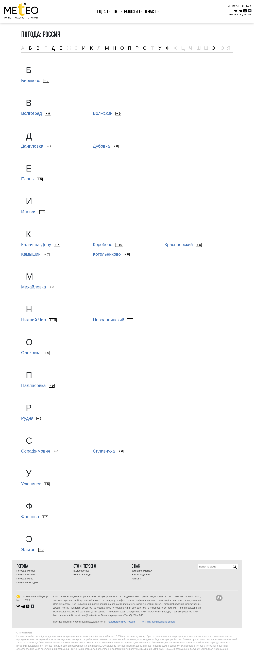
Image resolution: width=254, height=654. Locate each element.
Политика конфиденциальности (158, 621)
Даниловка (36, 146)
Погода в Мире (24, 578)
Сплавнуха (108, 451)
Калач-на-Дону (40, 244)
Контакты (137, 578)
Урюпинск (35, 483)
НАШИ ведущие (141, 574)
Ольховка (35, 352)
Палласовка (38, 385)
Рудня (31, 418)
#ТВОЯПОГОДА (239, 6)
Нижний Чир (39, 319)
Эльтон (32, 549)
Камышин (35, 254)
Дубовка (106, 146)
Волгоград (36, 113)
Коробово (108, 244)
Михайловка (38, 286)
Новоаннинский (113, 319)
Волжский (107, 113)
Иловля (33, 211)
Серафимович (40, 451)
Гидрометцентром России (121, 621)
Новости (131, 11)
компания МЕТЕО (142, 570)
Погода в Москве (26, 570)
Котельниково (111, 254)
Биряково (35, 80)
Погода (99, 11)
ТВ (115, 11)
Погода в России (25, 574)
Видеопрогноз (81, 570)
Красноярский (183, 244)
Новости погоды (82, 574)
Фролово (34, 516)
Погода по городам (27, 582)
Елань (32, 178)
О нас (149, 11)
